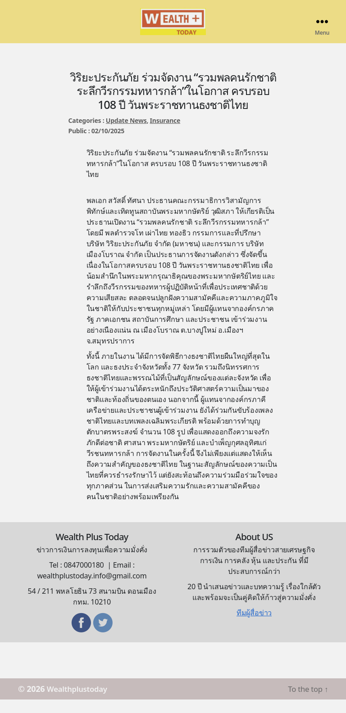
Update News (126, 134)
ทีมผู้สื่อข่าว (254, 626)
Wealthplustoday (80, 702)
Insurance (165, 134)
